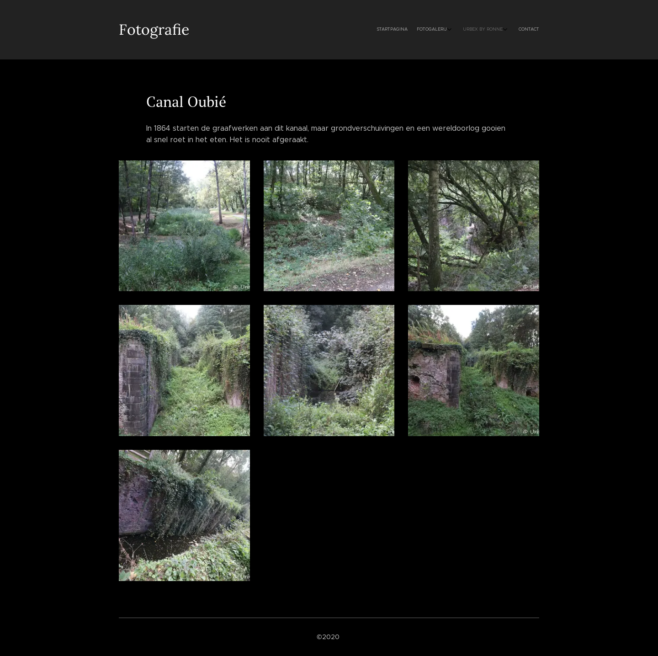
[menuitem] (499, 29)
